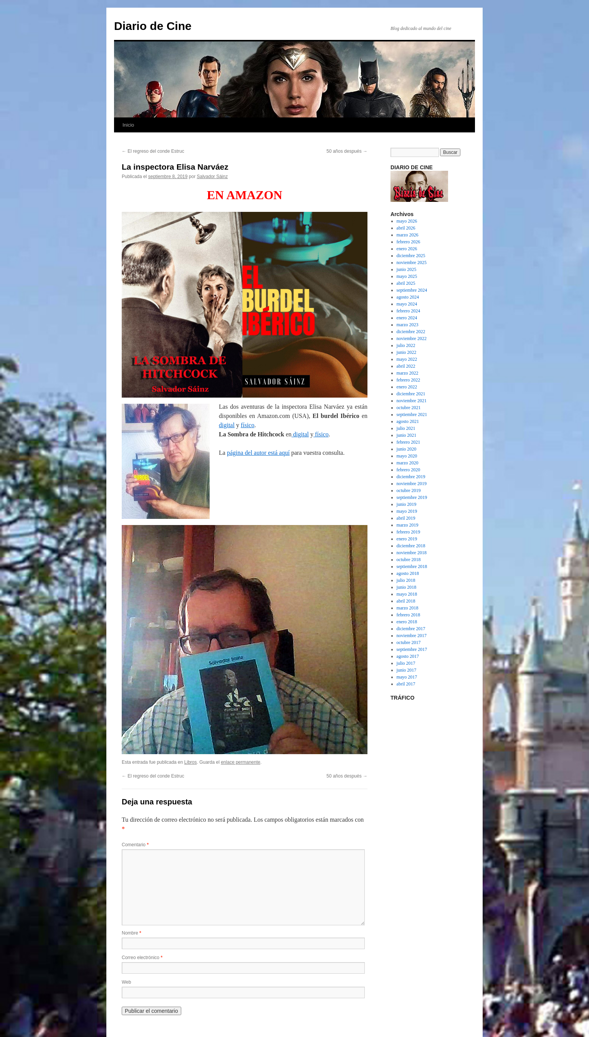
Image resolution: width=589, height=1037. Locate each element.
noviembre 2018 (412, 552)
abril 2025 (406, 283)
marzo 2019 (408, 525)
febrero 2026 (408, 241)
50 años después (346, 151)
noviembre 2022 (412, 338)
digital (227, 425)
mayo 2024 (407, 304)
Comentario (135, 844)
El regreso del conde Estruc (153, 151)
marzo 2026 (408, 235)
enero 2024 (407, 317)
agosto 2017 (408, 656)
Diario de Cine (153, 26)
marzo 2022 (408, 373)
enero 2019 (407, 539)
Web (126, 982)
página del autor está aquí (258, 452)
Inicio (128, 125)
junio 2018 (407, 587)
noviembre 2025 (412, 262)
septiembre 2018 (412, 566)
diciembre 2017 (411, 628)
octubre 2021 (409, 407)
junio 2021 (407, 435)
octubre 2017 (409, 642)
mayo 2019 (407, 511)
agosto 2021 (408, 421)
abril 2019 (406, 518)
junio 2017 (407, 670)
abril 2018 (406, 601)
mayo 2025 (407, 276)
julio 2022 (406, 345)
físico (248, 425)
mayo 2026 (407, 221)
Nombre (131, 933)
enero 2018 (407, 621)
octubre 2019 (409, 490)
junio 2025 (407, 269)
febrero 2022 (408, 380)
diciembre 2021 (411, 393)
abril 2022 (406, 366)
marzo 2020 (408, 463)
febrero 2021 (408, 442)
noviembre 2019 (412, 483)
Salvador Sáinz (212, 176)
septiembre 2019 (412, 497)
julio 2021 (406, 428)
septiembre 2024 (412, 290)
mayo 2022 (407, 359)
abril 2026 (406, 228)
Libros (190, 762)
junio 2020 (407, 449)
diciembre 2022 (411, 331)
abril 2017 (406, 684)
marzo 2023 (408, 324)
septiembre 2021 (412, 414)
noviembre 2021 (412, 400)
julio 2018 (406, 580)
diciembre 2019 (411, 476)
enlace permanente (240, 762)
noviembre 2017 (412, 635)
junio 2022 (407, 352)
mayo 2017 (407, 677)
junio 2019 (407, 504)
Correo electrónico (142, 957)
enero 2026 (407, 248)
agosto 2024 (408, 297)
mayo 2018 (407, 594)
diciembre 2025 (411, 255)
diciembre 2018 (411, 545)
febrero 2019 (408, 532)
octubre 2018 (409, 559)
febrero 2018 (408, 615)
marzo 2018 (408, 608)
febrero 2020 (408, 469)
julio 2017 (406, 663)
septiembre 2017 (412, 649)
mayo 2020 (407, 456)
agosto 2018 (408, 573)
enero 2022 (407, 387)
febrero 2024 (408, 311)
